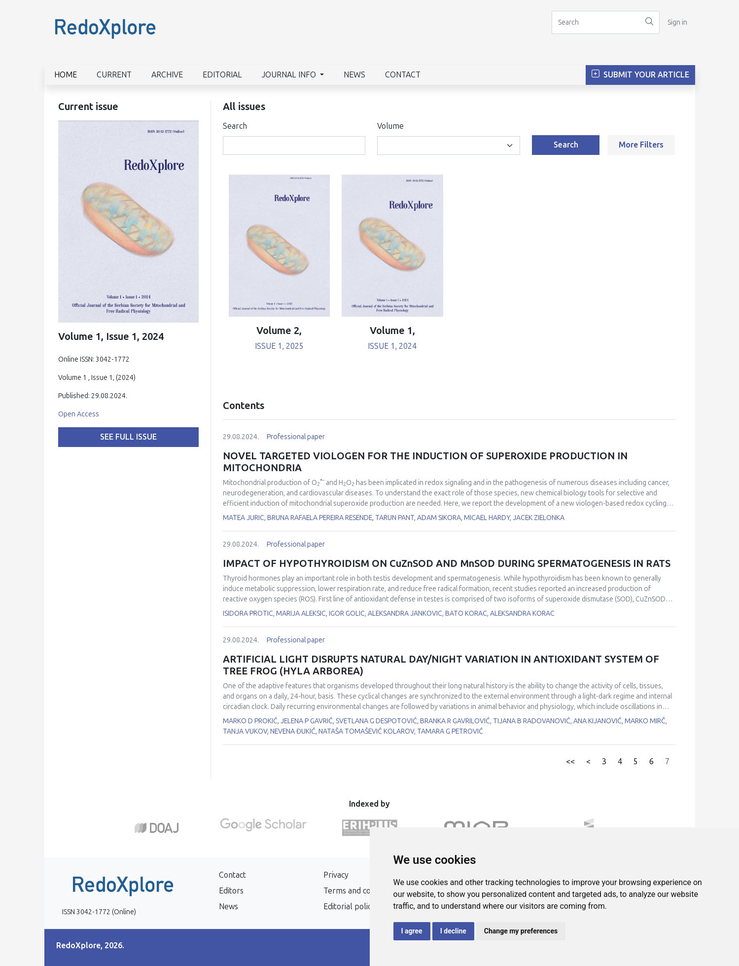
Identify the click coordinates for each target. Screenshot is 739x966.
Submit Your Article (640, 74)
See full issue (128, 437)
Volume (390, 126)
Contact (403, 74)
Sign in (677, 22)
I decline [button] (453, 931)
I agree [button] (411, 931)
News (354, 74)
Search (235, 126)
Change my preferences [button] (521, 931)
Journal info (290, 74)
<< (570, 761)
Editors (231, 890)
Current (114, 74)
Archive (167, 74)
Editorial (222, 74)
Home (65, 74)
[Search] (595, 22)
